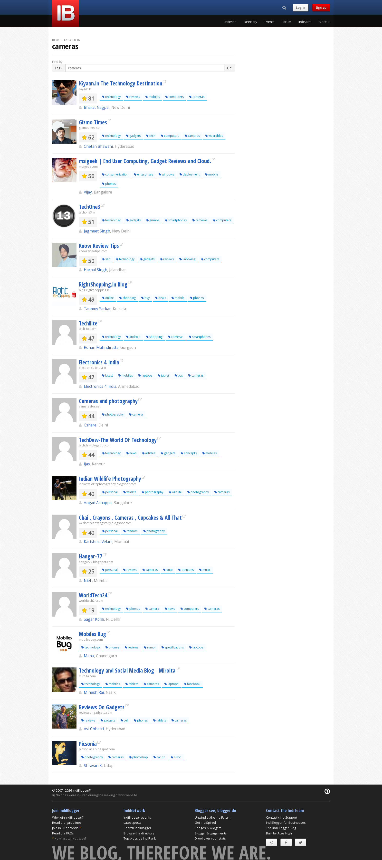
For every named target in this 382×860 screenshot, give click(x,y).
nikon (176, 757)
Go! (229, 68)
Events (270, 21)
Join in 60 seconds (65, 828)
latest (107, 375)
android (133, 337)
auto (168, 570)
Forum (286, 21)
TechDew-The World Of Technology (118, 440)
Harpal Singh (95, 269)
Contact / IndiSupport (281, 817)
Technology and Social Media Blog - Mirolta (127, 670)
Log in (300, 8)
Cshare (90, 425)
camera (136, 414)
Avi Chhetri (94, 728)
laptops (145, 375)
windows (166, 174)
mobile (211, 174)
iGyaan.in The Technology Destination (120, 83)
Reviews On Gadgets (101, 707)
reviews (133, 97)
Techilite (88, 323)
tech (150, 136)
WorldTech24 (93, 595)
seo (106, 259)
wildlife (129, 492)
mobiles (152, 97)
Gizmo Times (93, 122)
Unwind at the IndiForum (212, 817)
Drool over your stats (210, 838)
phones (109, 184)
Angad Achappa (98, 502)
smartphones (176, 220)
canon (159, 757)
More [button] (324, 21)
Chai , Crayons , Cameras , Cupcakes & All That (130, 517)
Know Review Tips (99, 246)
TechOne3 (89, 207)
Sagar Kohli (94, 619)
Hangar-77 (90, 556)
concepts (189, 453)
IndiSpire (305, 21)
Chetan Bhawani (98, 146)
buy (145, 298)
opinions (186, 570)
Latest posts (133, 822)
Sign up (321, 8)
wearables (214, 136)
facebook (192, 684)
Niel (88, 580)
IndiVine (231, 21)
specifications (173, 647)
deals (160, 298)
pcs (179, 375)
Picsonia (88, 744)
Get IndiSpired (205, 822)
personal (110, 492)
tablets (131, 684)
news (131, 453)
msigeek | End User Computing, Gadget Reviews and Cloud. (145, 161)
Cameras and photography (108, 401)
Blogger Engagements (211, 833)
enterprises (143, 174)
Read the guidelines (67, 822)
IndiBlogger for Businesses (286, 822)
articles (148, 453)
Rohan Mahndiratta (101, 347)
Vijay (88, 192)
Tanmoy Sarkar (97, 308)
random (130, 531)
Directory (250, 21)
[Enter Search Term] (145, 68)
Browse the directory (139, 833)
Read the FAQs (63, 833)
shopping (127, 298)
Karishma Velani (98, 541)
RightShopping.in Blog (103, 284)
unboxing (187, 259)
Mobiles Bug (92, 634)
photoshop (138, 757)
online (108, 298)
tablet (163, 375)
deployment (190, 174)
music (204, 570)
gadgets (133, 136)
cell (124, 720)
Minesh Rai (94, 692)
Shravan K (93, 765)
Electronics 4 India (99, 362)
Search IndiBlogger (137, 828)
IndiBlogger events (137, 817)
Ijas (87, 464)
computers (174, 97)
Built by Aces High (279, 833)
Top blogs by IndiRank (140, 838)
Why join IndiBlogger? (68, 817)
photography (113, 414)
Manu (89, 655)
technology (111, 97)
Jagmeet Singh (97, 231)
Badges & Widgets (208, 828)
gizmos (152, 220)
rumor (150, 647)
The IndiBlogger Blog (281, 828)
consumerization (115, 174)
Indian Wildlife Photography (110, 478)
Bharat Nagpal (96, 107)
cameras (196, 97)
